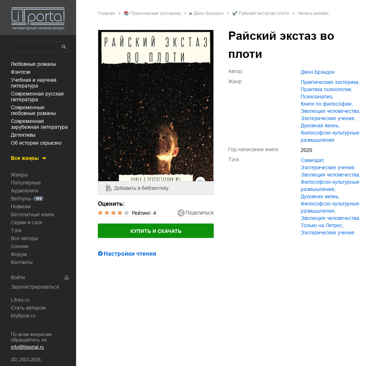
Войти (18, 277)
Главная (106, 13)
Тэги (16, 230)
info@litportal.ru (27, 347)
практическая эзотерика (155, 13)
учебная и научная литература (34, 83)
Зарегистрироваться (35, 287)
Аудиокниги (24, 190)
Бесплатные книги (32, 214)
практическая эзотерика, (330, 82)
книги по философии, (327, 104)
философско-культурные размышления (330, 136)
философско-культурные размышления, (330, 185)
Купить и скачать (156, 231)
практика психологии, (327, 89)
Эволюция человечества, (330, 218)
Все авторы (24, 238)
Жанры (19, 175)
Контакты (22, 262)
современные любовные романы (33, 110)
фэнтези (20, 72)
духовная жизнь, (320, 125)
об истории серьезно (36, 143)
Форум (19, 254)
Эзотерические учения (327, 232)
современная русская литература (37, 96)
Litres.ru (20, 300)
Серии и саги (26, 222)
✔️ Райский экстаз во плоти (260, 13)
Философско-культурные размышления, (330, 207)
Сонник (19, 246)
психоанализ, (317, 96)
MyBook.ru (23, 316)
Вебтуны (21, 198)
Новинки (21, 206)
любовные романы (33, 64)
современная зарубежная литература (39, 124)
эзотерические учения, (328, 118)
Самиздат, (313, 160)
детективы (23, 135)
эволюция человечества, (330, 111)
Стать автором (28, 308)
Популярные (26, 183)
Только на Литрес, (322, 225)
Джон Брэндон (209, 13)
